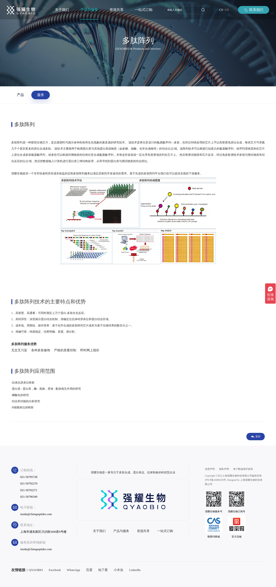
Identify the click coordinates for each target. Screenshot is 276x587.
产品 (20, 95)
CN (221, 9)
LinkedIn (135, 570)
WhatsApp (73, 570)
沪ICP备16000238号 (215, 480)
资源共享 (116, 10)
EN (227, 9)
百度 (89, 570)
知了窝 (103, 570)
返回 (255, 436)
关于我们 (62, 10)
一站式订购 (143, 10)
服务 (40, 95)
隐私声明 (224, 469)
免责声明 (210, 469)
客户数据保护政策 (243, 469)
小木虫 (118, 570)
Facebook (55, 570)
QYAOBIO (36, 570)
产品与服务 (89, 10)
